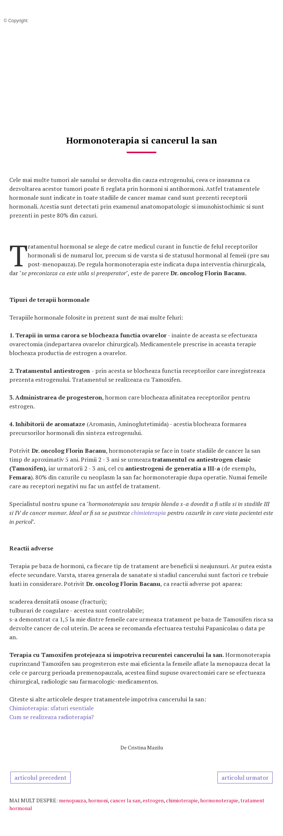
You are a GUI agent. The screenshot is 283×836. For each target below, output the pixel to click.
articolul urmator (245, 777)
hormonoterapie (219, 800)
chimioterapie (182, 800)
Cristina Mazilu (145, 747)
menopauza (72, 800)
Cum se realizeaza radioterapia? (51, 717)
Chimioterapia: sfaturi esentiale (51, 708)
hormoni (98, 800)
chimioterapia (149, 513)
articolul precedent (40, 777)
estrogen (153, 800)
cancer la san (125, 800)
